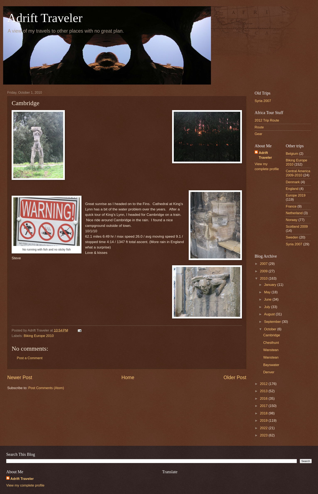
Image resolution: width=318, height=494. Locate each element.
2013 (264, 391)
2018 (264, 413)
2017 (264, 406)
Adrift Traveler (45, 18)
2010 (264, 278)
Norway (291, 220)
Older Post (235, 377)
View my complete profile (25, 485)
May (267, 292)
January (270, 285)
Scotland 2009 (297, 227)
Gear (258, 134)
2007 (264, 264)
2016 (264, 399)
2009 (264, 271)
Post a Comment (29, 358)
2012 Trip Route (267, 120)
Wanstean (271, 350)
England (292, 189)
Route (259, 127)
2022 (264, 428)
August (270, 314)
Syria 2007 (263, 101)
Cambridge (271, 335)
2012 (264, 384)
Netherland (294, 213)
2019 (264, 421)
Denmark (293, 182)
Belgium (292, 154)
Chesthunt (271, 343)
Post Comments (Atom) (46, 388)
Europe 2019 (296, 195)
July (267, 307)
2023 (264, 435)
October (270, 329)
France (291, 206)
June (268, 299)
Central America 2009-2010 (298, 173)
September (273, 322)
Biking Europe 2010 (39, 336)
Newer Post (19, 377)
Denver (268, 372)
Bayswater (271, 365)
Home (127, 377)
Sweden (292, 237)
